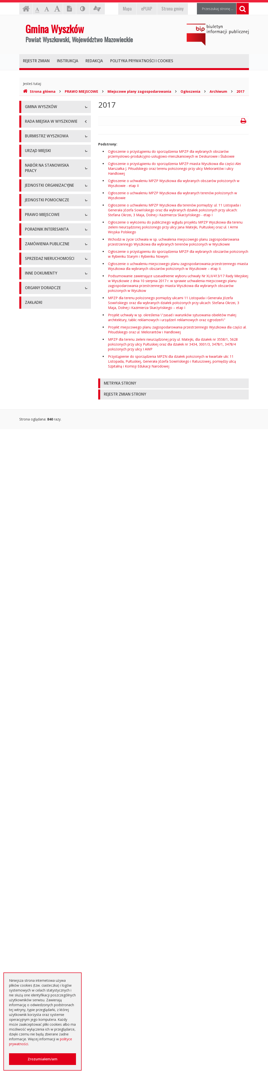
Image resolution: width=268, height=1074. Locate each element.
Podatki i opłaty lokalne (43, 549)
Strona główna (39, 91)
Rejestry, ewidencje (40, 795)
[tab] (173, 383)
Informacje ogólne (39, 118)
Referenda (33, 582)
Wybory (31, 571)
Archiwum (218, 91)
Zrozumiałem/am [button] (42, 1059)
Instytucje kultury (38, 416)
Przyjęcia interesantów (43, 246)
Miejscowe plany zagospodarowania (139, 91)
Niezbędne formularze (42, 369)
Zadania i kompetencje (43, 213)
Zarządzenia (34, 224)
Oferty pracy (34, 358)
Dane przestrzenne (40, 593)
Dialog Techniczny (39, 699)
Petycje (31, 887)
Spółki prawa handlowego (45, 427)
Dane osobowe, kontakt (44, 202)
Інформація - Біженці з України (50, 968)
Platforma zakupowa (41, 732)
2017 (240, 91)
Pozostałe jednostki (40, 438)
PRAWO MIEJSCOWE (81, 91)
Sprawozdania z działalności (47, 235)
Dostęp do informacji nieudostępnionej (42, 852)
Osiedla (31, 475)
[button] (173, 383)
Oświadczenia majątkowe (45, 839)
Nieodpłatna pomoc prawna (47, 930)
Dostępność (34, 162)
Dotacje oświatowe (40, 919)
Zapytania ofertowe (40, 721)
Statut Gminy (35, 512)
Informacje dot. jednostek (45, 486)
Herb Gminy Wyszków (42, 129)
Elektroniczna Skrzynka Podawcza (51, 641)
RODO (30, 941)
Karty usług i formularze (44, 630)
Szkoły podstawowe (41, 394)
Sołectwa (32, 464)
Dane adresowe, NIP (41, 283)
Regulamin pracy (38, 327)
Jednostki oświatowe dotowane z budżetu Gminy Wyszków (51, 955)
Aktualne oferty (37, 758)
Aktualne (32, 677)
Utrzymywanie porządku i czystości (52, 560)
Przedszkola (34, 405)
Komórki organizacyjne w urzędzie (52, 316)
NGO (29, 876)
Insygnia (31, 151)
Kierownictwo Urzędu (42, 305)
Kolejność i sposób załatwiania (49, 619)
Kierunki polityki (37, 817)
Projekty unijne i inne (41, 806)
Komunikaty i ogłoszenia (44, 865)
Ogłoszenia (190, 91)
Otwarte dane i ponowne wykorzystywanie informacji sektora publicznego (47, 903)
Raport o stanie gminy (42, 257)
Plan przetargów (38, 710)
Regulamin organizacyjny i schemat (53, 294)
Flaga (29, 140)
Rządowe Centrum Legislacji (47, 652)
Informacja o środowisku (44, 828)
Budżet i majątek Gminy (44, 538)
